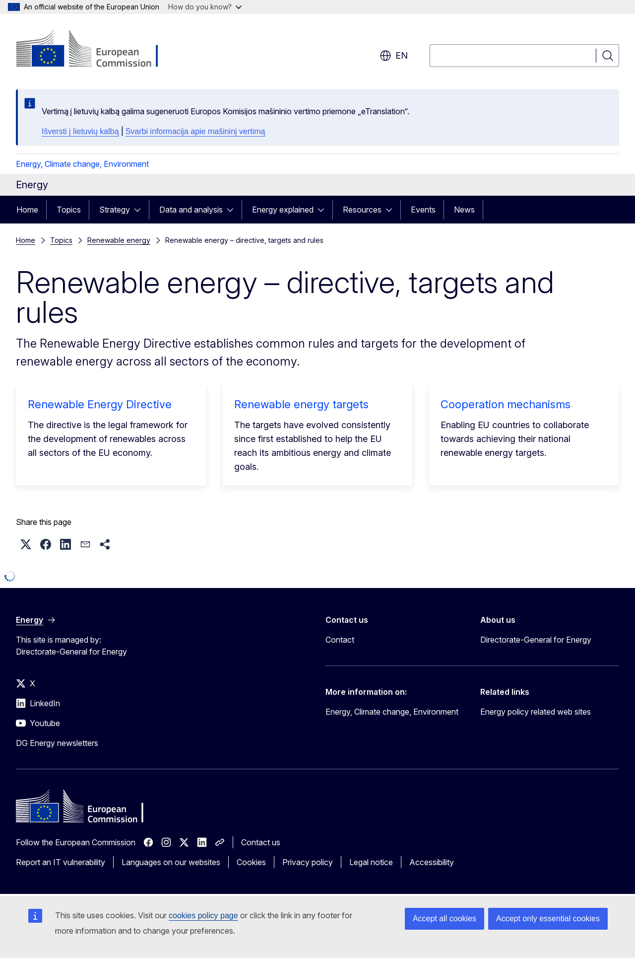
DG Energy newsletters (57, 743)
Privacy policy (307, 862)
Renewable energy (118, 240)
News (464, 210)
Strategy (114, 210)
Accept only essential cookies (548, 918)
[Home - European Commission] (96, 50)
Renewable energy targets (301, 404)
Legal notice (371, 862)
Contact (339, 640)
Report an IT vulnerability (60, 862)
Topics (69, 210)
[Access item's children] (140, 209)
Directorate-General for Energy (535, 640)
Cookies (251, 862)
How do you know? (205, 6)
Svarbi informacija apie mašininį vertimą (195, 131)
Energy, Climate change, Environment (82, 164)
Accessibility (431, 862)
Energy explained (283, 210)
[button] (26, 544)
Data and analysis (191, 210)
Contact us (260, 842)
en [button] (394, 56)
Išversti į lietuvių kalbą (80, 131)
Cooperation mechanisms (506, 404)
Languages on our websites (171, 862)
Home (27, 210)
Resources (362, 210)
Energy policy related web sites (535, 712)
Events (423, 210)
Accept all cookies (444, 918)
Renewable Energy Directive (100, 404)
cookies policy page (203, 915)
